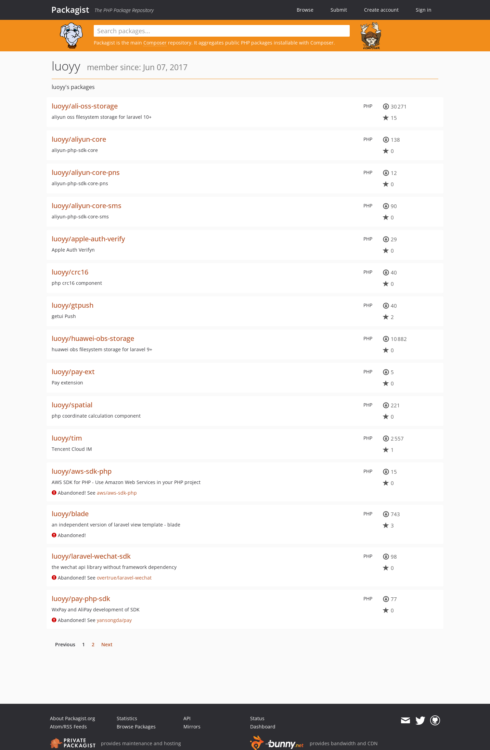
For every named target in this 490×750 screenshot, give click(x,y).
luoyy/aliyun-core (79, 139)
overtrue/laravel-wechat (124, 577)
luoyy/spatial (72, 404)
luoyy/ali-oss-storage (85, 106)
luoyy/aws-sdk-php (82, 471)
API (187, 718)
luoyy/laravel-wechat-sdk (91, 556)
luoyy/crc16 (70, 272)
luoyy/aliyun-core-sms (86, 205)
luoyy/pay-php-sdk (81, 598)
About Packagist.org (72, 718)
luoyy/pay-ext (73, 371)
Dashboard (262, 726)
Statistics (127, 718)
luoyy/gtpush (72, 305)
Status (257, 718)
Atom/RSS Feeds (68, 726)
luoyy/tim (67, 438)
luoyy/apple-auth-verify (88, 238)
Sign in (423, 10)
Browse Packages (136, 726)
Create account (381, 10)
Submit (339, 10)
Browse (305, 10)
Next (107, 644)
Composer (155, 42)
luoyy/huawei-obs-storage (93, 338)
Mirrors (192, 726)
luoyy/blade (70, 513)
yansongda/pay (114, 620)
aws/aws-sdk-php (117, 493)
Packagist (70, 9)
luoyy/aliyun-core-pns (86, 172)
